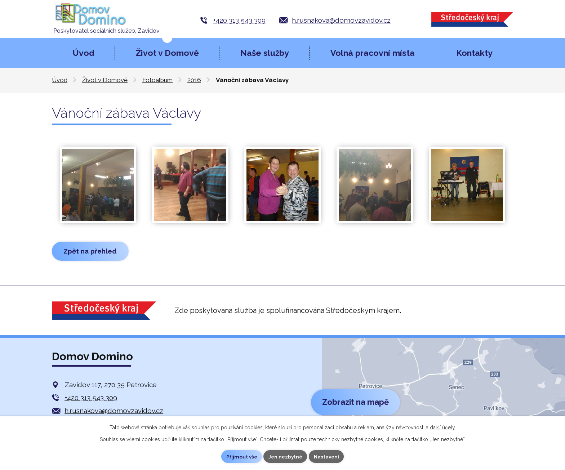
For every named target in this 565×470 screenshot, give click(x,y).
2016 (194, 80)
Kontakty (474, 53)
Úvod (83, 53)
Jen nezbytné (285, 456)
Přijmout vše (240, 456)
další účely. (443, 427)
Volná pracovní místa (372, 53)
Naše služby (264, 53)
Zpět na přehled (92, 251)
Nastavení (328, 456)
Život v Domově (167, 53)
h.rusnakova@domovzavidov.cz (341, 20)
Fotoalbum (157, 80)
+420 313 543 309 (239, 20)
